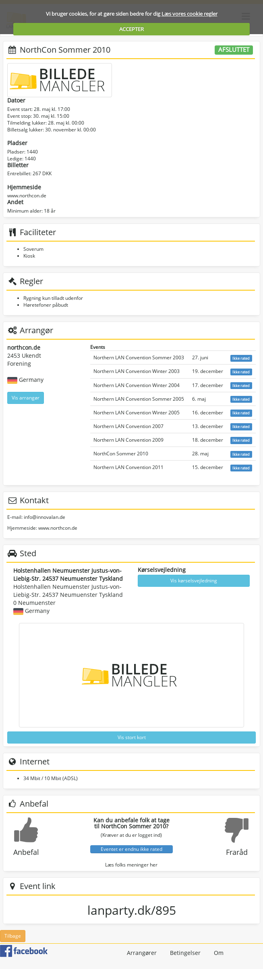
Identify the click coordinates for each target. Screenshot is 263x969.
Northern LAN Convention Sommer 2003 (138, 357)
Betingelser (185, 953)
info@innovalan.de (44, 517)
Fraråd (237, 852)
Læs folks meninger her (131, 864)
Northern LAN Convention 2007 (128, 426)
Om (219, 953)
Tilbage (12, 935)
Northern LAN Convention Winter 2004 (136, 385)
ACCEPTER (131, 29)
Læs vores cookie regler (189, 13)
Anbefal (26, 852)
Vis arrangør (25, 397)
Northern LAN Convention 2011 (128, 467)
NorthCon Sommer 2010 (120, 453)
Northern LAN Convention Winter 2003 (136, 371)
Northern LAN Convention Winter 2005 (136, 412)
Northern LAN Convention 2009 (128, 439)
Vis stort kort (132, 737)
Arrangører (142, 953)
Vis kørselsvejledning (193, 580)
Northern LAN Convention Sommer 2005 (138, 398)
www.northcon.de (26, 195)
